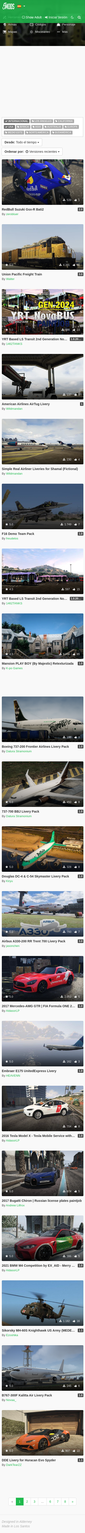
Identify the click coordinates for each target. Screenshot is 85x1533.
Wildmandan (14, 408)
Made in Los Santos (16, 1526)
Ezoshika (12, 1335)
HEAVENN (13, 1075)
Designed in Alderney (17, 1521)
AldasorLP (12, 1010)
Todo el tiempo (22, 142)
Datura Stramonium (19, 751)
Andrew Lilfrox (15, 1205)
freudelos (12, 538)
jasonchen (12, 946)
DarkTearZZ (14, 1465)
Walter (10, 279)
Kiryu (9, 881)
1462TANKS (14, 344)
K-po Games (14, 668)
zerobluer (12, 214)
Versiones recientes (32, 151)
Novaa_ (11, 1400)
